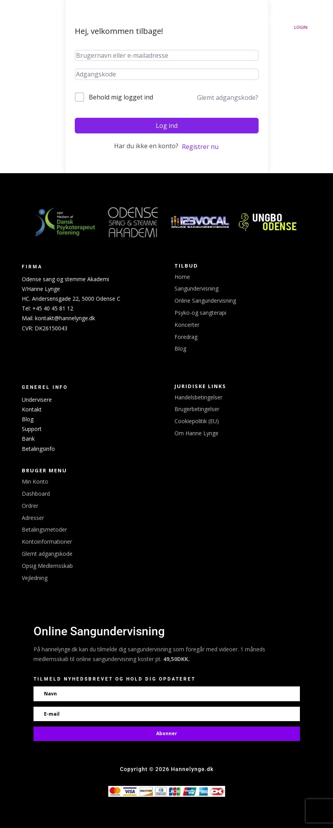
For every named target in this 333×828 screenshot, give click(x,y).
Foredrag (185, 336)
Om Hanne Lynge (196, 433)
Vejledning (35, 578)
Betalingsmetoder (44, 529)
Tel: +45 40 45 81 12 (47, 308)
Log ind (167, 125)
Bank (28, 438)
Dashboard (36, 493)
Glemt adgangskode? (227, 97)
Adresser (33, 517)
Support (32, 429)
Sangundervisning (196, 288)
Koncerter (186, 324)
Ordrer (30, 505)
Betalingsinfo (38, 448)
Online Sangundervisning (205, 300)
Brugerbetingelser (196, 409)
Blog (180, 348)
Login (301, 27)
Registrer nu (200, 146)
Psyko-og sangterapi (200, 312)
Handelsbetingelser (198, 397)
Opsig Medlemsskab (47, 565)
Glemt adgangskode (47, 553)
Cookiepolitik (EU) (196, 421)
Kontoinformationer (47, 541)
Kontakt (32, 409)
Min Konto (35, 481)
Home (182, 276)
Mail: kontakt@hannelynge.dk (58, 318)
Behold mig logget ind (121, 97)
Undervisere (37, 399)
